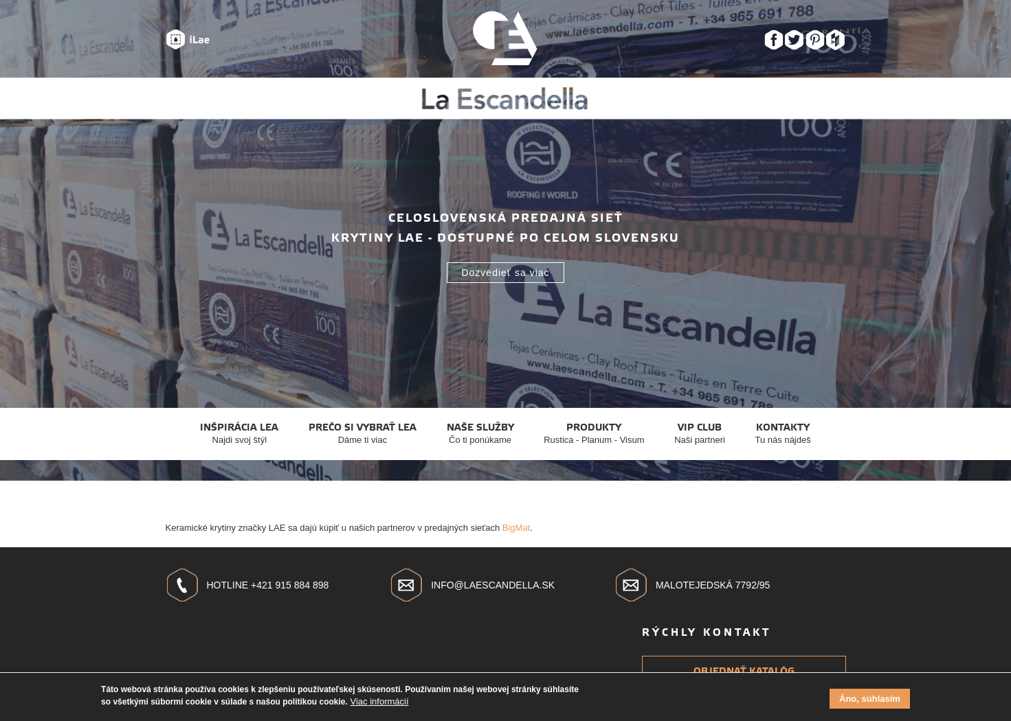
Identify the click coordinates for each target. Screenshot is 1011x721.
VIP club (699, 434)
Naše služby (480, 434)
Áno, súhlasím (869, 701)
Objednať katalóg (744, 671)
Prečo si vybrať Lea (362, 434)
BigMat (516, 528)
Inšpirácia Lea (239, 434)
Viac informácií (380, 703)
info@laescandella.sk (493, 585)
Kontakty (783, 434)
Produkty (594, 434)
